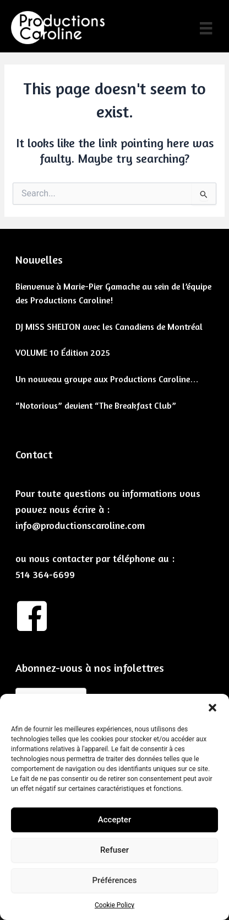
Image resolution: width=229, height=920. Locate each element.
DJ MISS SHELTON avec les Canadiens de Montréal (109, 326)
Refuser (114, 850)
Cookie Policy (114, 905)
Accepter (114, 820)
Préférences (114, 880)
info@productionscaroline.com (80, 525)
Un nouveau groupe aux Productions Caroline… (107, 378)
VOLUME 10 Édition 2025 (62, 352)
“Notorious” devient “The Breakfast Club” (95, 405)
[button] (212, 707)
